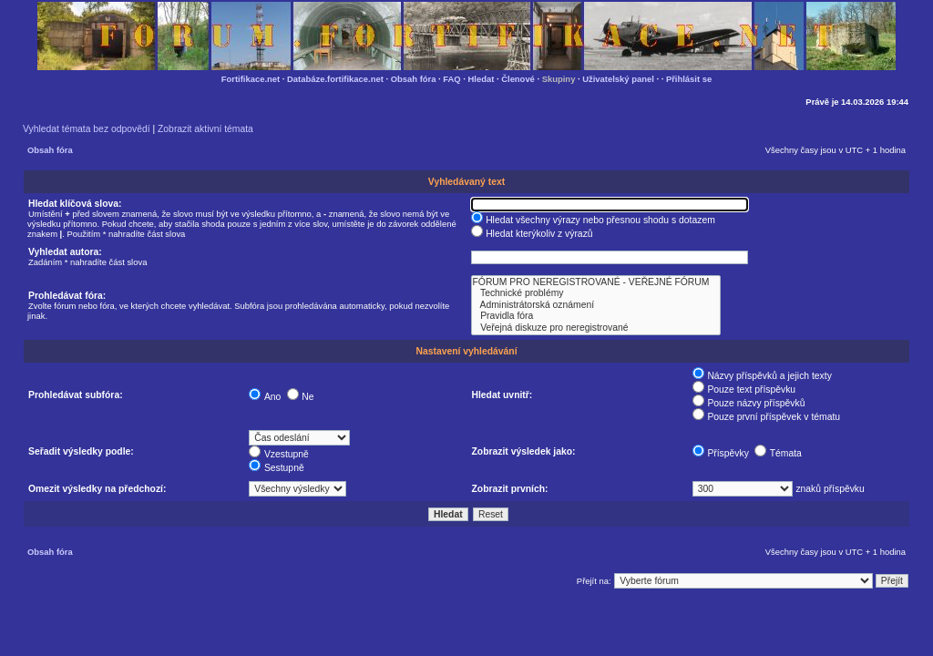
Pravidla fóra (596, 316)
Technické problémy (596, 293)
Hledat (481, 79)
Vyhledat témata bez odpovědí (86, 129)
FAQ (451, 79)
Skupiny (559, 79)
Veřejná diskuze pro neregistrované (596, 328)
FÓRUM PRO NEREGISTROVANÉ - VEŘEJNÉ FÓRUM (596, 282)
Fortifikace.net (250, 79)
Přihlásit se (689, 79)
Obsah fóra (413, 79)
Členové (518, 79)
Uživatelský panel (618, 79)
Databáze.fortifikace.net (335, 79)
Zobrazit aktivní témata (205, 129)
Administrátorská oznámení (596, 305)
